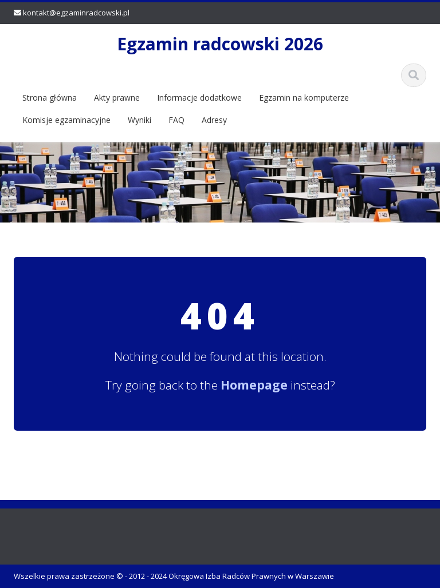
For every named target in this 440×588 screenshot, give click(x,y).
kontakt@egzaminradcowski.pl (76, 12)
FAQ (176, 119)
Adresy (214, 119)
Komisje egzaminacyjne (66, 119)
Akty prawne (117, 97)
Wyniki (139, 119)
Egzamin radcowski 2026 (220, 43)
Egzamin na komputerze (304, 97)
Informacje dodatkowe (199, 97)
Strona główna (49, 97)
